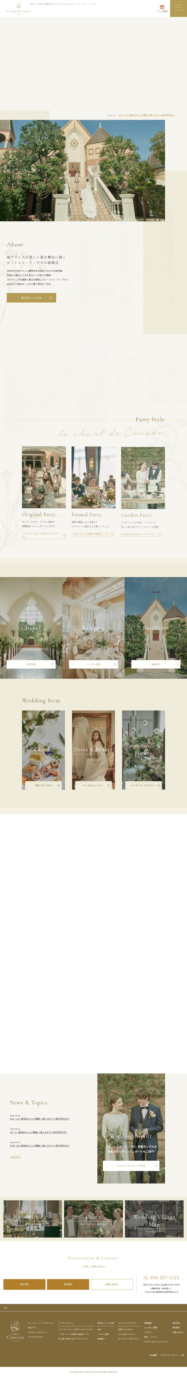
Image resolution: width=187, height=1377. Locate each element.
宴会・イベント (150, 1336)
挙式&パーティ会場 (106, 1323)
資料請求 (68, 1284)
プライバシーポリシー (170, 1355)
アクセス (147, 1332)
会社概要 (153, 1355)
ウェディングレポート (37, 1332)
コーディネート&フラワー (143, 786)
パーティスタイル (65, 1323)
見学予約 (24, 1284)
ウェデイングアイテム (127, 1323)
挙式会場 (31, 665)
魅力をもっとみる (31, 297)
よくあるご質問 (150, 1327)
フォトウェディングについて (156, 1341)
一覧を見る (15, 1157)
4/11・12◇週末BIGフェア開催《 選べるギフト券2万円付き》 (147, 114)
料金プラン (32, 1327)
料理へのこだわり (43, 786)
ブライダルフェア (35, 1336)
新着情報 (148, 1323)
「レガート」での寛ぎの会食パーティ (74, 1334)
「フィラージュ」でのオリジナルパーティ (75, 1329)
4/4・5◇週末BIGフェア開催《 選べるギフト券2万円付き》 (39, 1133)
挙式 (99, 1329)
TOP (5, 1308)
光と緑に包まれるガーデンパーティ (73, 1338)
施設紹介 (155, 665)
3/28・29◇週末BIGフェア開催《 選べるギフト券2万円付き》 (40, 1146)
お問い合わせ (111, 1284)
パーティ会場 (93, 665)
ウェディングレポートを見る (131, 1166)
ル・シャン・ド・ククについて (41, 1323)
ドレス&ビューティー (93, 786)
